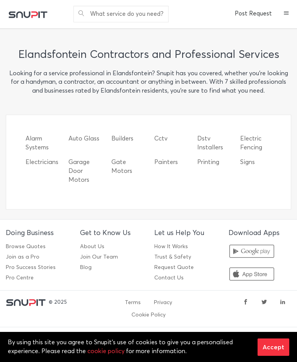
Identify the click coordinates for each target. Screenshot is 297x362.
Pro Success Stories (31, 267)
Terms (133, 302)
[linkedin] (282, 302)
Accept (273, 347)
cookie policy (106, 351)
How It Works (171, 246)
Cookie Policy (148, 314)
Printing (208, 162)
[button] (286, 14)
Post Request (253, 13)
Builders (122, 138)
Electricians (42, 162)
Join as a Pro (22, 257)
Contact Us (169, 277)
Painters (166, 162)
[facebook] (245, 302)
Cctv (160, 138)
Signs (247, 162)
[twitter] (264, 302)
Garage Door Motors (79, 170)
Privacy (163, 302)
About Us (92, 246)
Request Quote (174, 267)
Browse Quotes (26, 246)
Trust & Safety (172, 257)
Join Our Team (99, 257)
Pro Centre (20, 277)
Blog (86, 267)
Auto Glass (83, 138)
